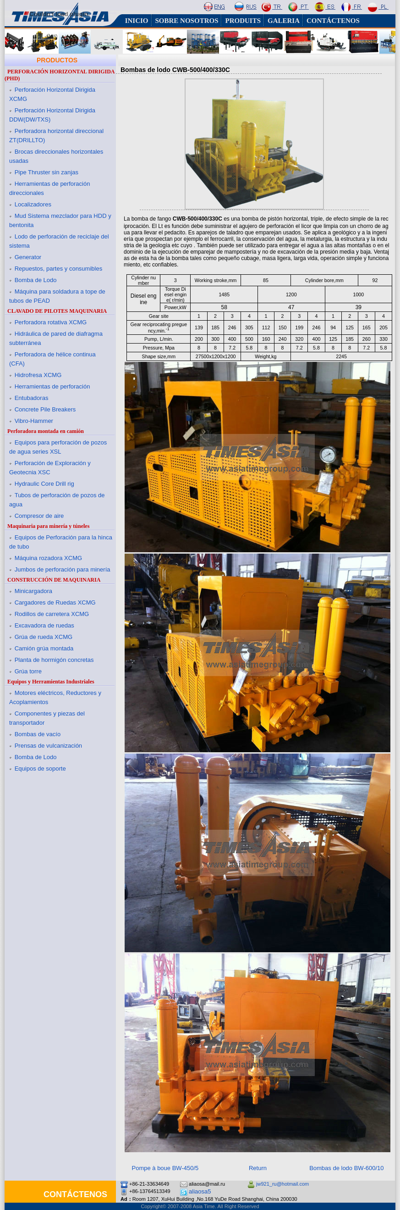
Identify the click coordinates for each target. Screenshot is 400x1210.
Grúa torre (28, 671)
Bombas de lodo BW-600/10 (346, 1168)
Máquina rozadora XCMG (48, 558)
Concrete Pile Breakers (45, 409)
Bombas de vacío (37, 734)
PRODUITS (243, 20)
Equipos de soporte (40, 768)
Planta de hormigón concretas (54, 659)
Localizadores (33, 204)
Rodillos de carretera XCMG (52, 614)
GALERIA (284, 20)
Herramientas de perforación (52, 386)
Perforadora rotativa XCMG (51, 322)
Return (258, 1168)
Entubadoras (32, 397)
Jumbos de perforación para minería (62, 569)
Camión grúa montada (44, 648)
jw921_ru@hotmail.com (282, 1184)
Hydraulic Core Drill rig (44, 483)
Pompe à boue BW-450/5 (165, 1168)
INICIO (136, 20)
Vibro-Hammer (34, 420)
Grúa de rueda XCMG (43, 636)
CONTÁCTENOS (333, 20)
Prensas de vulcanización (48, 745)
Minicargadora (33, 591)
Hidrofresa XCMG (38, 375)
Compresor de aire (39, 515)
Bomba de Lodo (36, 280)
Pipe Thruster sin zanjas (46, 172)
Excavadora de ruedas (44, 625)
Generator (28, 257)
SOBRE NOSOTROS (187, 20)
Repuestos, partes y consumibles (58, 268)
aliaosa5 (200, 1191)
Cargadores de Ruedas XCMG (55, 602)
